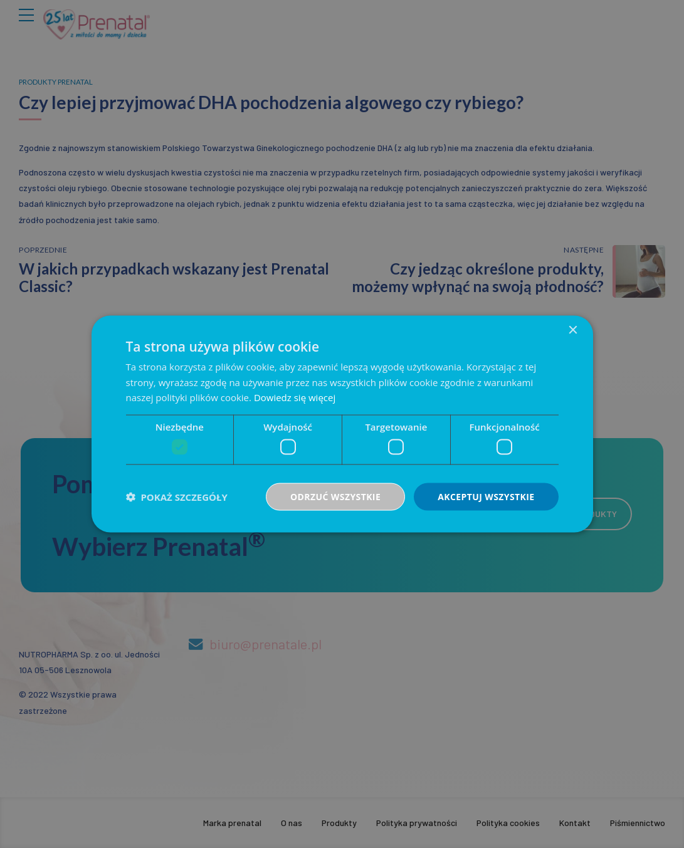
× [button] (572, 330)
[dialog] (342, 424)
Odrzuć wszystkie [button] (335, 496)
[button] (177, 497)
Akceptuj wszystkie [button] (486, 496)
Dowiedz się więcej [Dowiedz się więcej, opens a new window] (294, 397)
